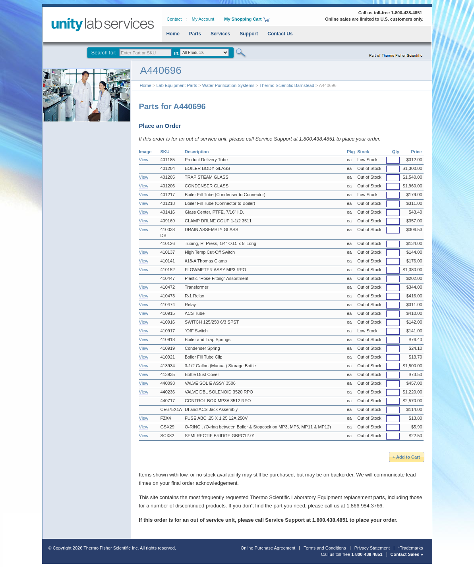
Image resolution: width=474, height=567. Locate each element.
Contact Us (279, 34)
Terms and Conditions (325, 548)
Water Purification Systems (228, 85)
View (144, 159)
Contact (174, 19)
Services (220, 34)
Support (249, 34)
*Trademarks (410, 548)
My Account (203, 19)
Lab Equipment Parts (176, 85)
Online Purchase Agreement (268, 548)
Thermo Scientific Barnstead (286, 85)
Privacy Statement (372, 548)
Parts (195, 34)
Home (173, 34)
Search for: (104, 53)
